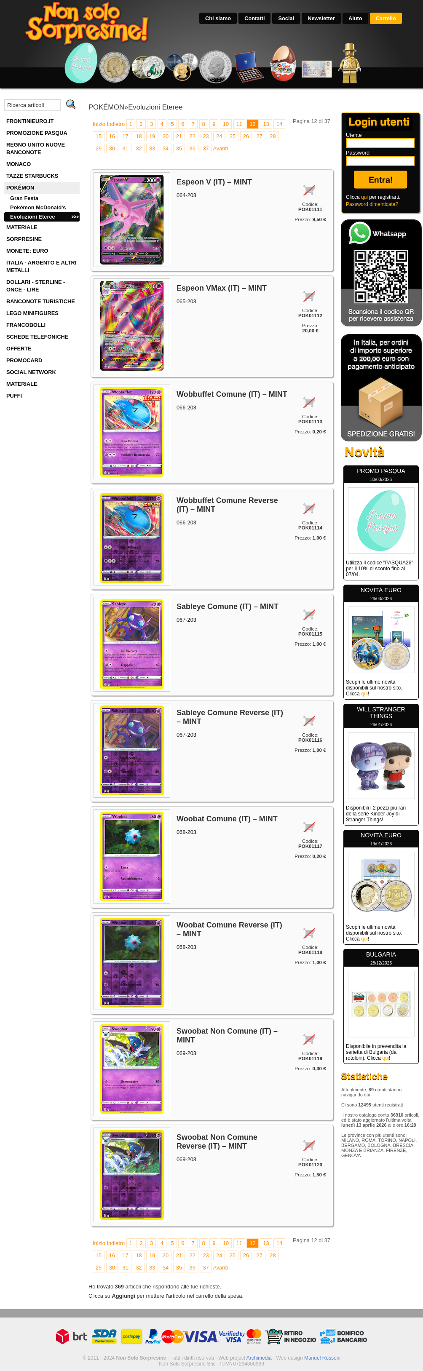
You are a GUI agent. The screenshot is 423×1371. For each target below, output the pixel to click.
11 (239, 124)
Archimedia (259, 1358)
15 (99, 136)
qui (364, 197)
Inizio (99, 124)
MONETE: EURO (27, 251)
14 (279, 124)
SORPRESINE (24, 239)
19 (152, 136)
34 (166, 148)
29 (99, 148)
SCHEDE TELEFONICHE (37, 337)
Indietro (116, 124)
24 (219, 136)
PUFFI (14, 396)
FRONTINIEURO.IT (30, 121)
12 (252, 124)
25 (233, 136)
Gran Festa (24, 198)
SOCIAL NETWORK (31, 372)
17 (126, 136)
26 (246, 136)
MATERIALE (21, 227)
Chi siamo (218, 18)
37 (206, 148)
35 (179, 148)
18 (139, 136)
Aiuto (355, 18)
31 (126, 148)
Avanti (220, 148)
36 (192, 148)
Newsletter (321, 18)
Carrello (386, 18)
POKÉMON (20, 187)
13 (266, 124)
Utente (354, 135)
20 (166, 136)
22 (192, 136)
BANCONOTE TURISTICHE (40, 301)
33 (152, 148)
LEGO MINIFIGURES (32, 313)
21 (179, 136)
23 (206, 136)
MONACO (18, 164)
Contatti (254, 18)
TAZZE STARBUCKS (32, 176)
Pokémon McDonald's (38, 207)
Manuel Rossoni (322, 1358)
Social (286, 18)
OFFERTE (19, 348)
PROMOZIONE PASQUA (36, 133)
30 (112, 148)
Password (357, 153)
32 (139, 148)
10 (226, 124)
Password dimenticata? (372, 204)
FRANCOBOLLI (26, 325)
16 (112, 136)
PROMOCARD (24, 360)
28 (273, 136)
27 (259, 136)
